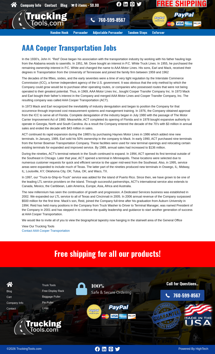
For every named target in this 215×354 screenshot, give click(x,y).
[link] (59, 32)
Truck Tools (49, 285)
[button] (107, 19)
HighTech (202, 348)
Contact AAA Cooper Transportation (46, 230)
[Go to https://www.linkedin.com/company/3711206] (125, 4)
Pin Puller (48, 302)
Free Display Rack (53, 290)
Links (45, 308)
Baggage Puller (51, 296)
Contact (51, 5)
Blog (63, 5)
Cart (9, 297)
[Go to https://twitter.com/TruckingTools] (139, 4)
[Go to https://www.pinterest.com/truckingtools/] (132, 4)
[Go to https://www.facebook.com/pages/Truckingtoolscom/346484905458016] (118, 4)
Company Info (30, 5)
